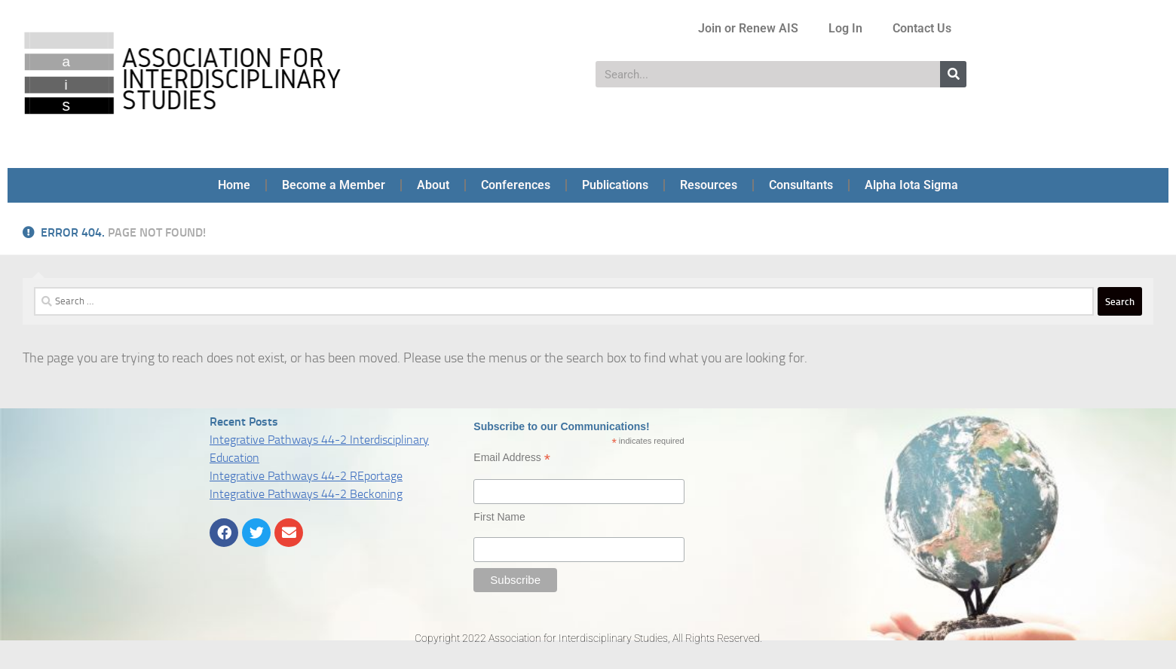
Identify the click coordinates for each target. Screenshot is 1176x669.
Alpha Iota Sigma (911, 185)
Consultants (801, 185)
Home (234, 185)
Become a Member (333, 185)
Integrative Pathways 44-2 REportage (306, 476)
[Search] (953, 74)
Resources (708, 185)
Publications (615, 185)
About (433, 185)
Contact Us (922, 28)
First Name (499, 517)
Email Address (511, 458)
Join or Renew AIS (748, 28)
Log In (845, 28)
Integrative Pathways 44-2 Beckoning (306, 494)
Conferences (515, 185)
